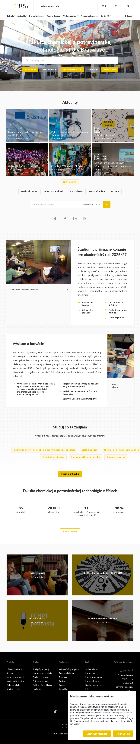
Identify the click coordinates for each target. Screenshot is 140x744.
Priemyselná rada (66, 673)
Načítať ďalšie (70, 182)
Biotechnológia (89, 450)
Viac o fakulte (70, 531)
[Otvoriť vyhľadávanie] (128, 6)
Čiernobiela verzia (125, 675)
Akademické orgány (15, 681)
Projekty (62, 681)
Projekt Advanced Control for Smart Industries (80, 392)
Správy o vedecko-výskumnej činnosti (81, 398)
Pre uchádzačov (36, 16)
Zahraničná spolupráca (69, 669)
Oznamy (115, 191)
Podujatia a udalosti (53, 191)
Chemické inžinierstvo (53, 457)
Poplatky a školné (40, 677)
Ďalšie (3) (105, 16)
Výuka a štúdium (97, 191)
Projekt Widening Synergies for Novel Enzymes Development (81, 385)
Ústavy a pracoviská (50, 6)
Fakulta (10, 16)
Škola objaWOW (49, 69)
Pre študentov (53, 16)
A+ (124, 670)
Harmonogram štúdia (42, 673)
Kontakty (10, 673)
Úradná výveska (14, 689)
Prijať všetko (123, 734)
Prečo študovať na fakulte (118, 311)
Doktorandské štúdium (116, 304)
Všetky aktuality (29, 191)
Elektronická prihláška (42, 685)
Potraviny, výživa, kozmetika (85, 457)
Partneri (62, 685)
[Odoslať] (106, 204)
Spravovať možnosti (96, 734)
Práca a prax (110, 69)
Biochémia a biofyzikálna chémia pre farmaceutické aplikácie (44, 450)
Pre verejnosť (91, 673)
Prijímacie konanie (41, 681)
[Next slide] (67, 289)
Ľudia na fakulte (14, 685)
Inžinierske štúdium (87, 311)
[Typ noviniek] (91, 204)
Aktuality (22, 16)
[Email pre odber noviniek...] (55, 204)
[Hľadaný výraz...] (70, 60)
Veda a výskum (70, 16)
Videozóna (93, 69)
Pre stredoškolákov (72, 69)
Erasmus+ (63, 677)
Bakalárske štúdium (87, 304)
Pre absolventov (92, 681)
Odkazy (128, 16)
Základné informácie (16, 669)
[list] (70, 191)
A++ (130, 670)
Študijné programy (41, 669)
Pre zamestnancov (89, 16)
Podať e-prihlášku (70, 474)
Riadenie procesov (116, 457)
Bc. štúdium (30, 69)
